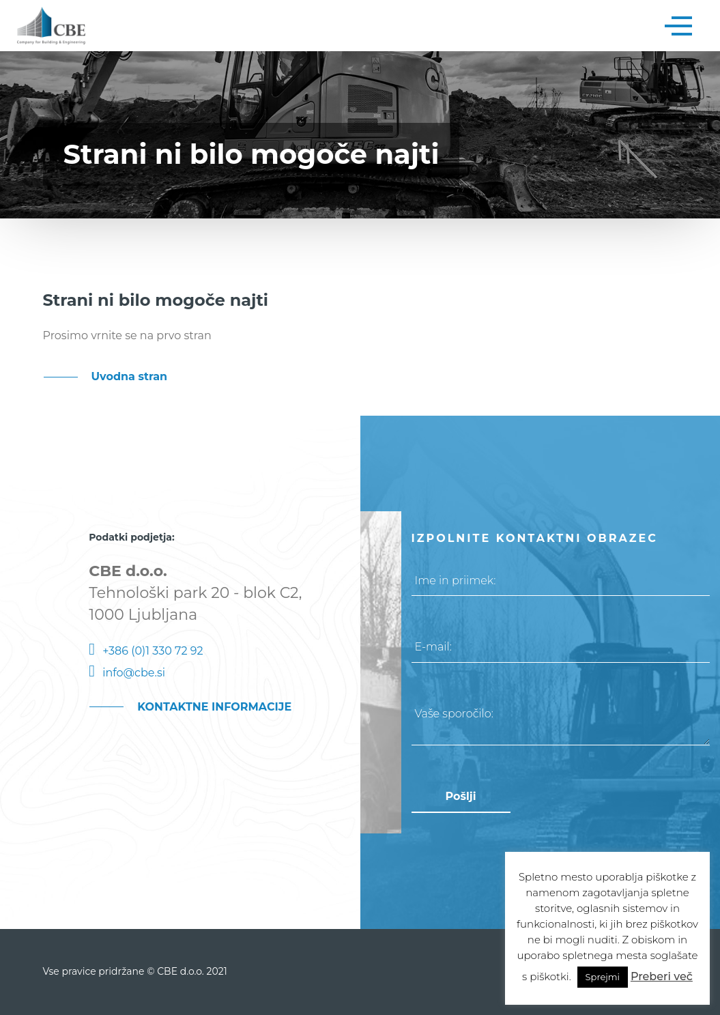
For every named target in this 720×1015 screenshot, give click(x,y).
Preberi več (662, 976)
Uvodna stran (129, 376)
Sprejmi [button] (603, 976)
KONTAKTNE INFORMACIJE (214, 706)
